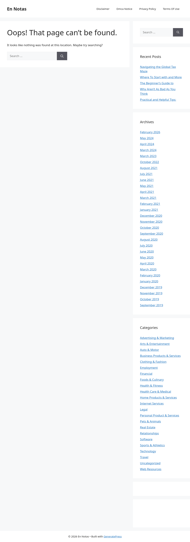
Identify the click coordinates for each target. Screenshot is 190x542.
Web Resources (150, 469)
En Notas (16, 9)
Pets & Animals (150, 421)
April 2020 (147, 263)
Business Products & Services (160, 356)
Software (146, 439)
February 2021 (150, 204)
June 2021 (147, 180)
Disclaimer (102, 9)
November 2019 (151, 293)
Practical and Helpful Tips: (158, 100)
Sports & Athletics (152, 445)
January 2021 (149, 210)
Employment (149, 368)
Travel (144, 457)
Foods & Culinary (152, 380)
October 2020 (149, 228)
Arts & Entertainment (155, 344)
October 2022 (149, 162)
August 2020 (149, 239)
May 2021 (147, 186)
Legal (144, 409)
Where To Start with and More (161, 77)
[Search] (62, 56)
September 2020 (151, 234)
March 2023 (148, 156)
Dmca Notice (124, 9)
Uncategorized (150, 463)
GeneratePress (113, 536)
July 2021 (146, 174)
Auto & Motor (149, 350)
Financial (146, 374)
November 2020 (151, 222)
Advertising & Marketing (157, 338)
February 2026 (150, 132)
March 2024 (148, 150)
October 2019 (149, 299)
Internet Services (152, 403)
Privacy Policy (147, 9)
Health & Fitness (151, 386)
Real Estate (147, 427)
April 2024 (147, 144)
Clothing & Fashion (153, 362)
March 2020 (148, 269)
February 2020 (150, 275)
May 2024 (147, 138)
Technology (148, 451)
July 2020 (146, 245)
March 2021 (148, 198)
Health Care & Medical (155, 391)
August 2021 (149, 168)
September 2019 (151, 305)
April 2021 (147, 192)
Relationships (149, 433)
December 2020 (151, 216)
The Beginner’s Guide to (157, 83)
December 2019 (151, 287)
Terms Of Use (171, 9)
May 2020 (147, 257)
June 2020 (147, 251)
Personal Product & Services (159, 415)
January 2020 (149, 281)
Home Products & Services (158, 397)
